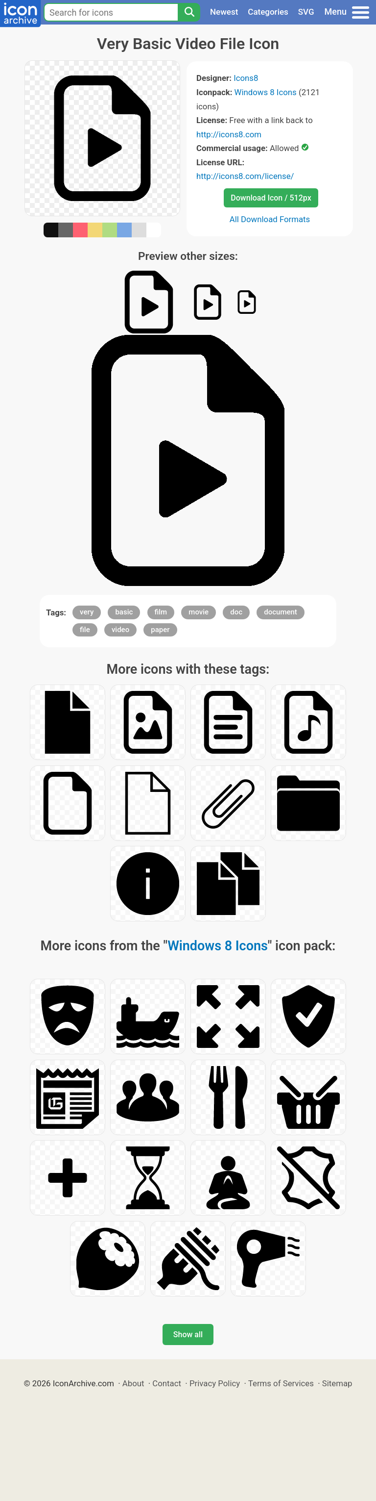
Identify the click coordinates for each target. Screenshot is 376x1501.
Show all (188, 1334)
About (133, 1383)
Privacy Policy (214, 1383)
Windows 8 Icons (266, 92)
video (120, 629)
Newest (224, 12)
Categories (268, 12)
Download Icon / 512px (271, 198)
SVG (306, 12)
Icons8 (246, 78)
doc (236, 612)
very (87, 612)
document (280, 612)
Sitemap (337, 1383)
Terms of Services (281, 1383)
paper (160, 629)
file (85, 629)
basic (124, 612)
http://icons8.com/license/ (245, 176)
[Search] (189, 12)
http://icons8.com (228, 134)
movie (198, 612)
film (161, 612)
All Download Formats (270, 219)
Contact (166, 1383)
